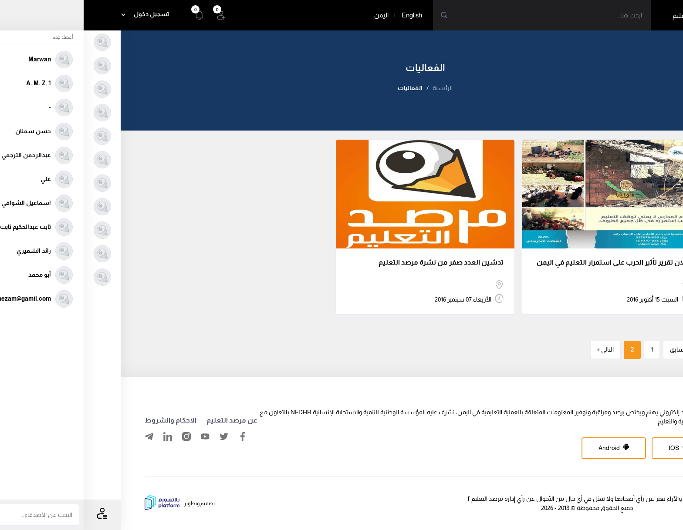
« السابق (597, 349)
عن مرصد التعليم (148, 419)
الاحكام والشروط (87, 419)
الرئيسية (359, 87)
